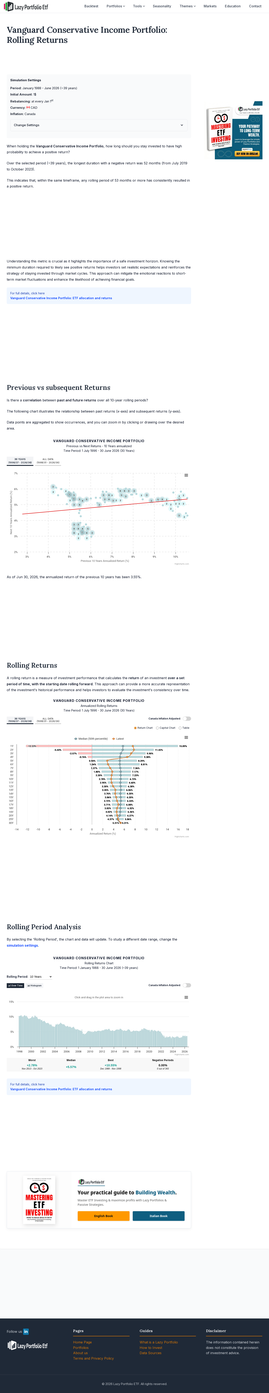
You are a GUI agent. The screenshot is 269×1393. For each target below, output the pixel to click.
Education (233, 6)
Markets (210, 6)
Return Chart (145, 727)
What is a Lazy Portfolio (159, 1342)
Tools (137, 6)
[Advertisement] (98, 61)
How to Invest (151, 1348)
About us (80, 1353)
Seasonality (162, 6)
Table (185, 727)
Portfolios (114, 6)
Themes (186, 6)
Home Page (82, 1342)
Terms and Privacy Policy (93, 1358)
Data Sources (150, 1353)
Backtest (91, 6)
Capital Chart (167, 727)
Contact (255, 6)
